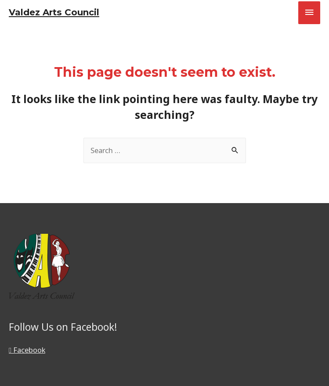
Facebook (27, 350)
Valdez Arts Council (54, 12)
